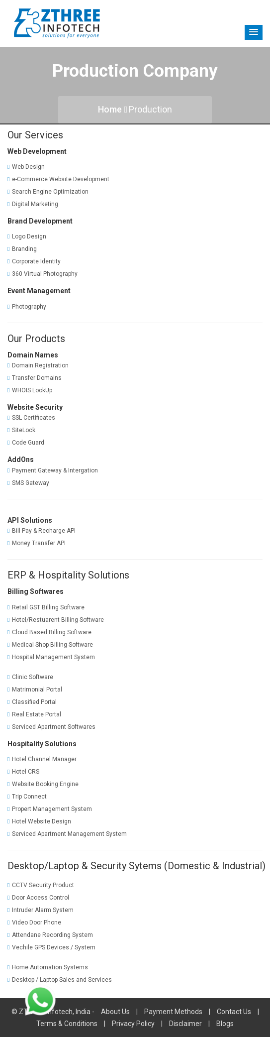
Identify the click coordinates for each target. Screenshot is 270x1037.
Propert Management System (49, 809)
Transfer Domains (34, 377)
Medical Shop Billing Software (50, 644)
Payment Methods (173, 1012)
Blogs (225, 1024)
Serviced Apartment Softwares (51, 726)
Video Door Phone (34, 922)
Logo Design (26, 236)
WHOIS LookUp (29, 390)
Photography (26, 306)
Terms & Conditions (66, 1024)
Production (150, 109)
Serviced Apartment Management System (67, 833)
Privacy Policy (133, 1024)
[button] (254, 32)
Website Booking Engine (43, 784)
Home (113, 109)
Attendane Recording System (50, 934)
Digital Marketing (32, 204)
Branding (22, 248)
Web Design (26, 166)
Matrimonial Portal (34, 689)
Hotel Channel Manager (42, 759)
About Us (115, 1012)
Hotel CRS (23, 771)
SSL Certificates (31, 417)
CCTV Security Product (40, 885)
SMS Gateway (28, 482)
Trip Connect (27, 796)
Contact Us (234, 1012)
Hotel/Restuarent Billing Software (55, 619)
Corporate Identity (34, 261)
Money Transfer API (36, 543)
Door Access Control (38, 897)
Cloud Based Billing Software (49, 632)
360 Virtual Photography (42, 273)
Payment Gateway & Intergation (52, 470)
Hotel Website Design (39, 821)
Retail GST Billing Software (46, 607)
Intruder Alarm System (40, 910)
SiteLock (21, 430)
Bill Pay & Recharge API (41, 530)
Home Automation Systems (47, 967)
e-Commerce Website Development (58, 179)
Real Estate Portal (34, 714)
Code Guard (25, 442)
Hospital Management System (51, 657)
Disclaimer (185, 1024)
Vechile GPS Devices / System (51, 947)
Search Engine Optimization (48, 191)
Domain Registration (38, 365)
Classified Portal (32, 701)
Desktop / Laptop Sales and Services (59, 979)
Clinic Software (30, 677)
